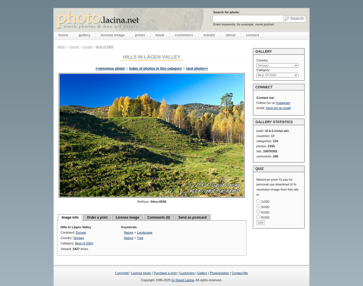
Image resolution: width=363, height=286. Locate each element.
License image (127, 217)
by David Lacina (183, 280)
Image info (70, 217)
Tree (140, 238)
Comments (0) (158, 217)
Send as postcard (192, 217)
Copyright (122, 273)
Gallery (202, 273)
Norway (87, 46)
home (63, 35)
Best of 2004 (104, 46)
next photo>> (197, 69)
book (159, 35)
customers (184, 35)
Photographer (219, 273)
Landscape (145, 232)
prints (140, 35)
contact (252, 35)
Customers (187, 273)
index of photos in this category (155, 69)
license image (112, 35)
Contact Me (240, 273)
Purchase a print (165, 273)
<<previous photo (110, 69)
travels (209, 35)
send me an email (278, 108)
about (231, 35)
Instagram (283, 102)
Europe (74, 46)
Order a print (97, 217)
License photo (141, 273)
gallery (84, 35)
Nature (129, 232)
